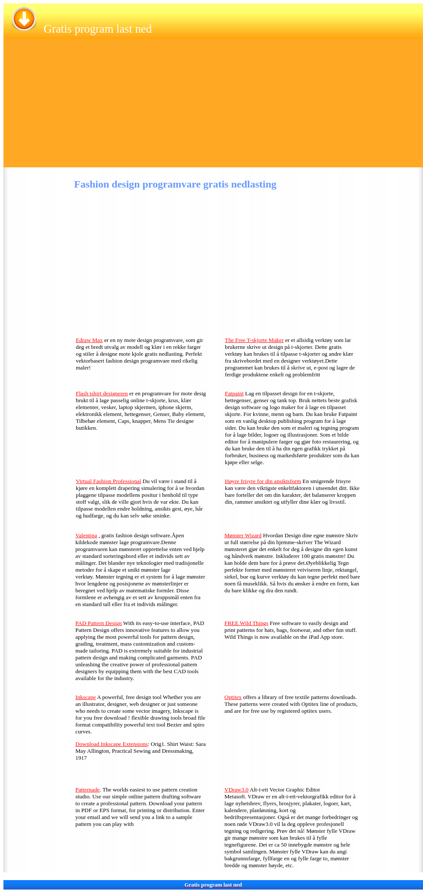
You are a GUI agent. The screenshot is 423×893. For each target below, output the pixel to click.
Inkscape (85, 697)
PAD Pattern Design (98, 623)
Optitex (233, 697)
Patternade (87, 789)
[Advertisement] (213, 107)
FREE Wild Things (246, 623)
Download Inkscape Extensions (111, 744)
